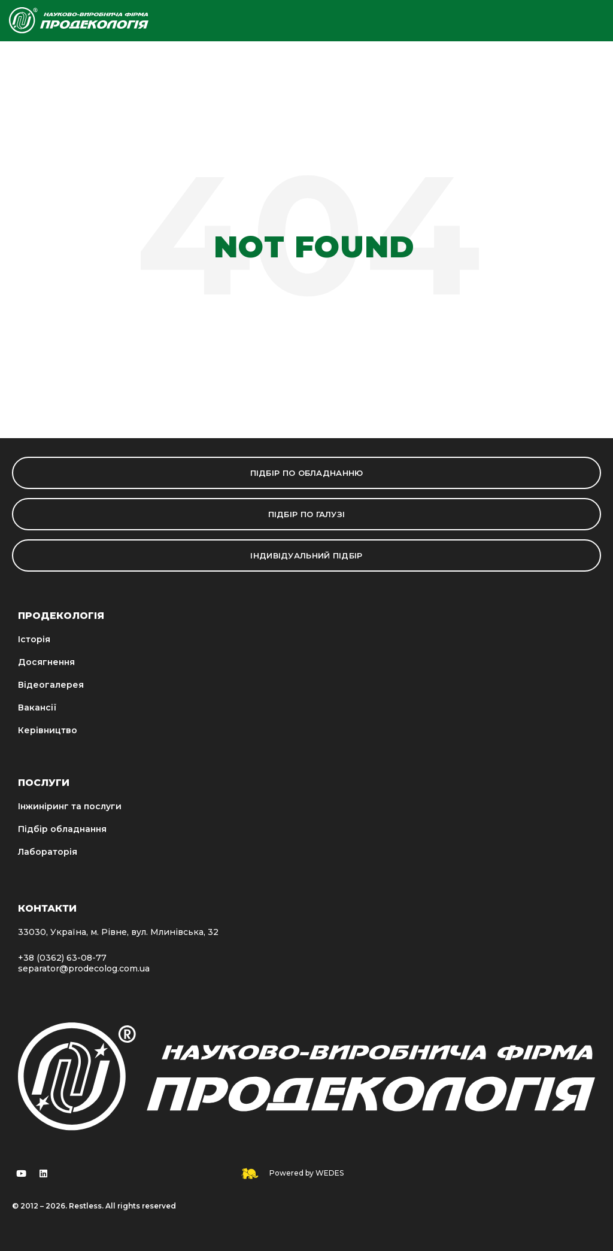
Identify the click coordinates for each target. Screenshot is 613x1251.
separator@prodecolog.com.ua (84, 968)
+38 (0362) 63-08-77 (62, 957)
